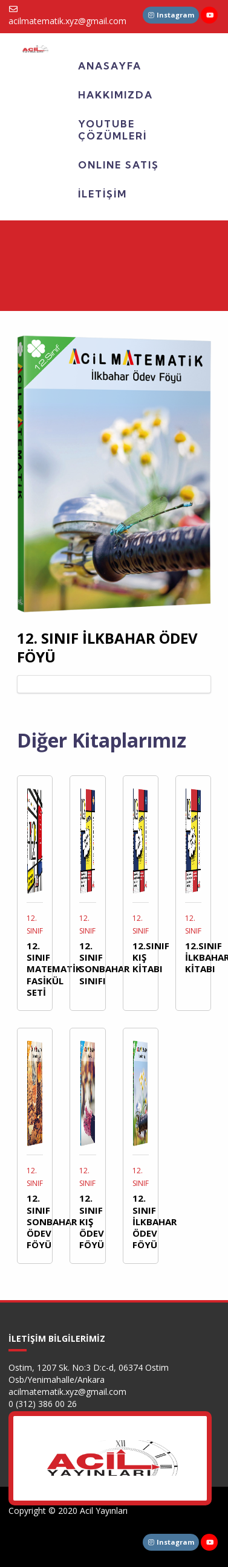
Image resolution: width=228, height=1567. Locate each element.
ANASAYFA (110, 66)
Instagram (171, 14)
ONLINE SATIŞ (118, 165)
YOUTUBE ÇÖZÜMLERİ (112, 130)
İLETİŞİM (102, 194)
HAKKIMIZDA (115, 95)
